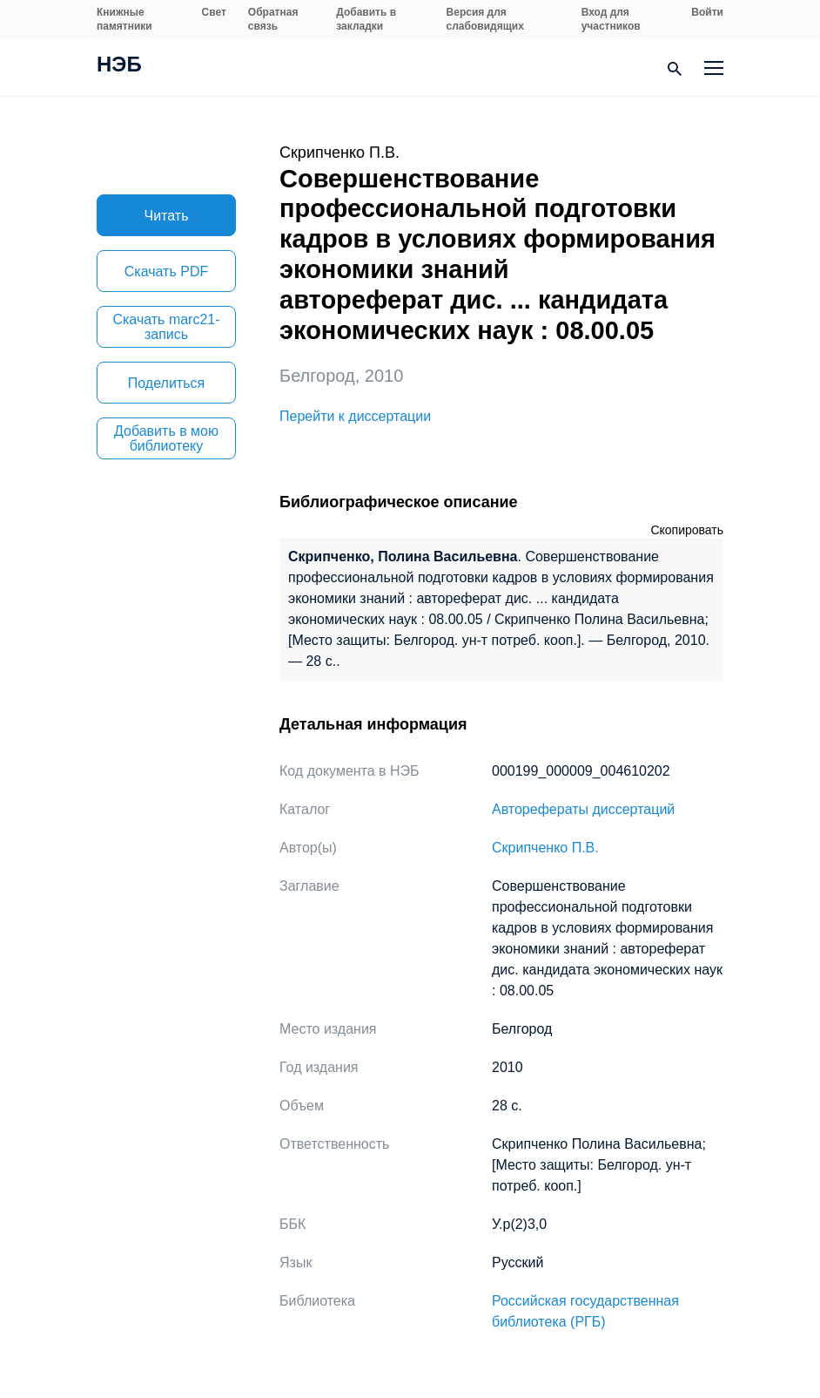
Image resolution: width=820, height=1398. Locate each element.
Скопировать (686, 530)
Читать (167, 215)
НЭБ (119, 66)
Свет (214, 12)
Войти (707, 12)
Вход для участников (611, 19)
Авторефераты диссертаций (583, 809)
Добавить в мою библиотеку (166, 438)
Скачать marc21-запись (165, 327)
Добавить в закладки (366, 19)
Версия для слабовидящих (485, 19)
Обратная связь (273, 19)
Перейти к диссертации (355, 416)
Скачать (166, 271)
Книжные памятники (124, 19)
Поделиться (166, 383)
